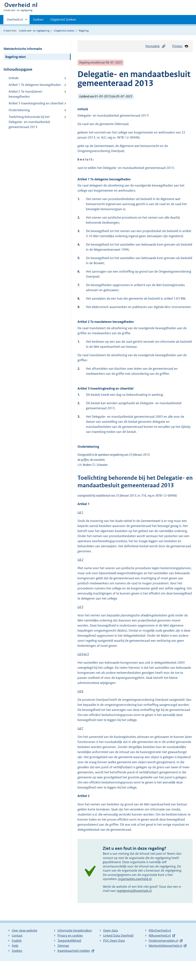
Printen (180, 46)
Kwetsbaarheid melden (73, 951)
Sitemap (63, 946)
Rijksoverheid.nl (160, 935)
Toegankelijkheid (69, 941)
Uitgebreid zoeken (64, 30)
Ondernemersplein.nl (163, 941)
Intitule (14, 78)
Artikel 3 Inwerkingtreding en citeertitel (36, 103)
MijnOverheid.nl (160, 930)
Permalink (155, 46)
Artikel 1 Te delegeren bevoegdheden (35, 85)
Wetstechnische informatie (23, 49)
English (17, 941)
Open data (110, 930)
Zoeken (38, 19)
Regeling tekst (15, 57)
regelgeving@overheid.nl (134, 891)
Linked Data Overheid (118, 935)
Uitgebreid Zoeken (63, 19)
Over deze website (24, 930)
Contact (17, 935)
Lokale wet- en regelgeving (34, 30)
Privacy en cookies (70, 935)
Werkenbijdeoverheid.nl (165, 946)
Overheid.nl (15, 20)
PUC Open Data (114, 941)
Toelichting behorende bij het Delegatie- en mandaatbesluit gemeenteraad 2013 (29, 122)
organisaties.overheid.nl (134, 879)
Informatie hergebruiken (74, 930)
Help (15, 946)
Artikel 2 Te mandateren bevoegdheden (25, 94)
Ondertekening (19, 110)
